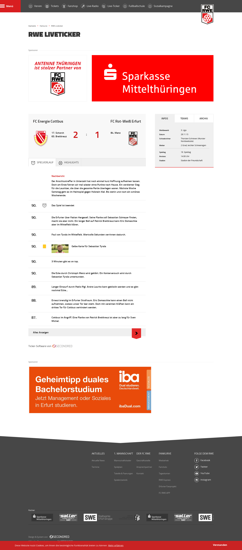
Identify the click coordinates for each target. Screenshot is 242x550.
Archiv (204, 118)
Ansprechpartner (144, 467)
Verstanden (220, 545)
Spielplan (118, 467)
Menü (6, 6)
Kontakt (140, 473)
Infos (164, 118)
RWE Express (165, 480)
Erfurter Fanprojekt (167, 486)
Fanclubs (163, 467)
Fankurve (43, 26)
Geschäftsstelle (143, 460)
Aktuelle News (98, 460)
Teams (184, 118)
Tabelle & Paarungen (123, 473)
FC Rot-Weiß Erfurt (207, 14)
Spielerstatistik (120, 480)
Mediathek (164, 460)
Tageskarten (164, 473)
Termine (95, 467)
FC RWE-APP (164, 492)
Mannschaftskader (122, 460)
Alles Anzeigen (87, 332)
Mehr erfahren (115, 545)
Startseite (32, 26)
